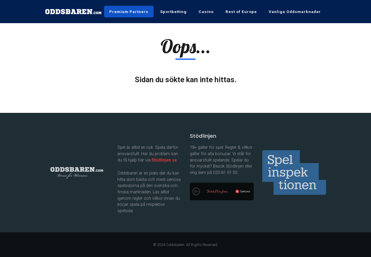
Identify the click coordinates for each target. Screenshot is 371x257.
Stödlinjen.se (164, 160)
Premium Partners (128, 11)
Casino (206, 11)
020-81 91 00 (225, 172)
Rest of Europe (241, 11)
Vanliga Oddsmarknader (295, 11)
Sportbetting (173, 11)
